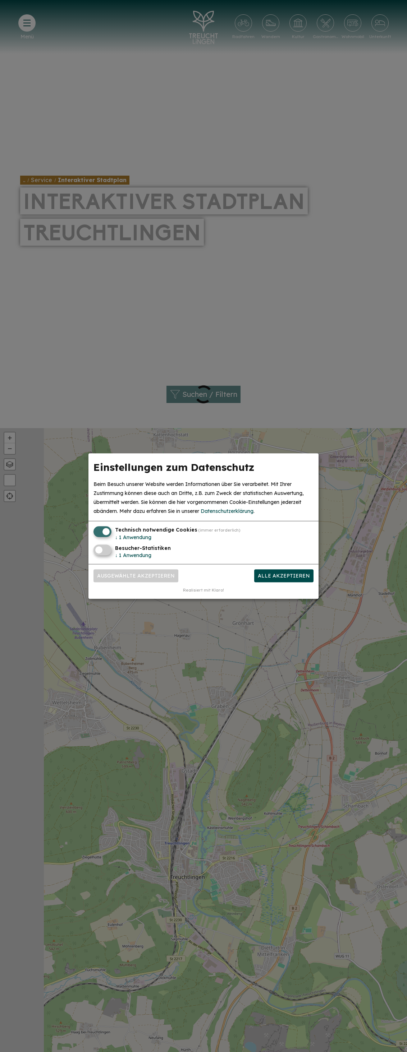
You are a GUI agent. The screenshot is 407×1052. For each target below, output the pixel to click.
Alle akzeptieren (284, 576)
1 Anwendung (133, 537)
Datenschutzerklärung (227, 511)
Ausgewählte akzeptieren (136, 576)
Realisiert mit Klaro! (203, 590)
